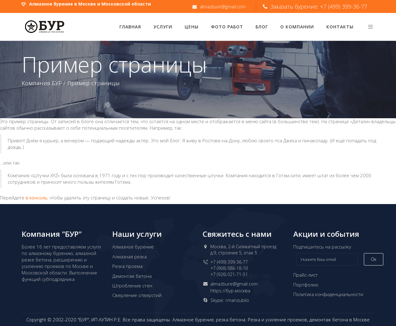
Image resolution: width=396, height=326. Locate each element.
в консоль (36, 197)
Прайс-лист (305, 275)
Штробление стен (132, 285)
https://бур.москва (230, 290)
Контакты (340, 27)
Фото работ (227, 27)
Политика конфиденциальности (328, 294)
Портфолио (305, 285)
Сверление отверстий (136, 295)
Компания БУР (42, 83)
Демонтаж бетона (132, 276)
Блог (262, 27)
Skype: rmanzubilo (229, 300)
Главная (130, 27)
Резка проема (127, 266)
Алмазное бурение (133, 247)
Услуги (162, 27)
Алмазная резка (129, 256)
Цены (192, 27)
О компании (297, 27)
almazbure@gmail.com (234, 284)
